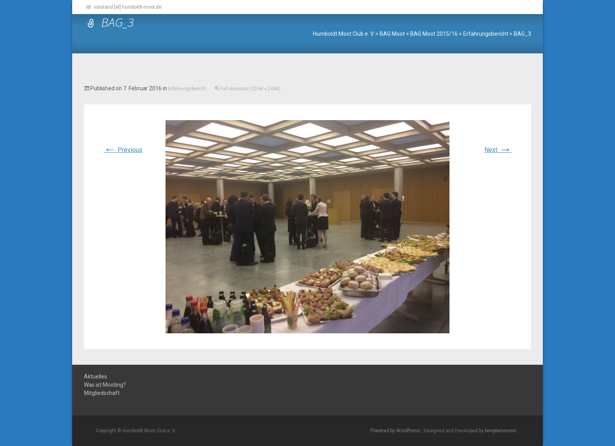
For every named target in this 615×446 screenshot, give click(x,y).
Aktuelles (95, 377)
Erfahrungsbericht (187, 88)
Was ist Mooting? (105, 385)
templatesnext (500, 430)
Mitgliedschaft (102, 393)
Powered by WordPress (395, 430)
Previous (123, 150)
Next (497, 150)
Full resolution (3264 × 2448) (250, 88)
